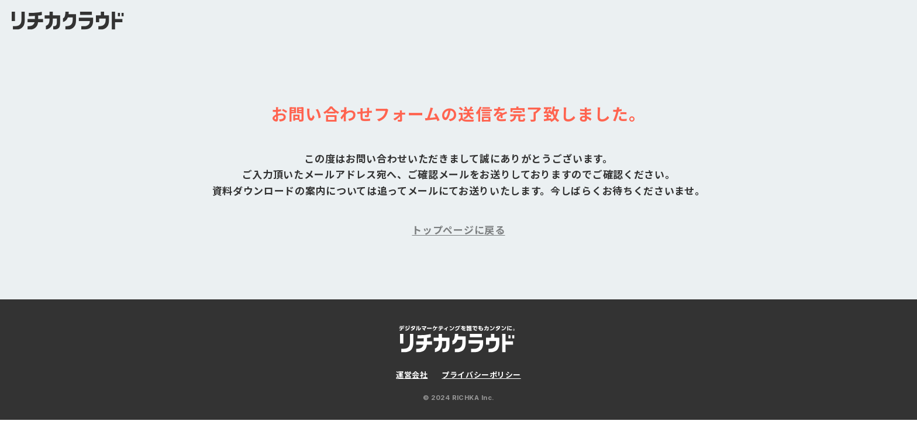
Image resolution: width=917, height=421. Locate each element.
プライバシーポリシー (481, 374)
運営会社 (412, 374)
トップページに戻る (458, 230)
